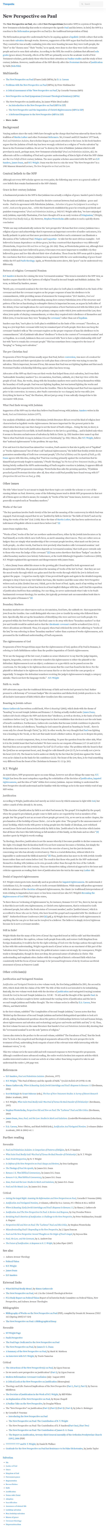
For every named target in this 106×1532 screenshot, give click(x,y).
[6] (45, 916)
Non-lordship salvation (15, 1513)
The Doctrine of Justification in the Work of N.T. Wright (32, 1394)
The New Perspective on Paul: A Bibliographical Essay (31, 1321)
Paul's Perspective (14, 1338)
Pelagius (38, 239)
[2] (48, 552)
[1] (59, 523)
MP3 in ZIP (60, 105)
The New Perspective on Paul (19, 79)
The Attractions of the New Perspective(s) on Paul (29, 1368)
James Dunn (17, 162)
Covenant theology (13, 1521)
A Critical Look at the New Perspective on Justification (31, 1381)
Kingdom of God (12, 1473)
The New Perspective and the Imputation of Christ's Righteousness (40, 110)
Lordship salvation (13, 1510)
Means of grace (12, 1517)
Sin (7, 1462)
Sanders (83, 410)
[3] (31, 598)
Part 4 (69, 1408)
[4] (97, 832)
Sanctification (11, 1502)
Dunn (5, 458)
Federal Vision (12, 1261)
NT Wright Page (13, 1333)
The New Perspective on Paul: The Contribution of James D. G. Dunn (41, 1430)
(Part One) (73, 1425)
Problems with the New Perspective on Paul (26, 85)
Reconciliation (12, 1484)
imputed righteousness (73, 882)
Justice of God (11, 1466)
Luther (87, 870)
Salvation (8, 1457)
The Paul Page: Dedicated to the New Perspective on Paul (32, 1342)
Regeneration (11, 1481)
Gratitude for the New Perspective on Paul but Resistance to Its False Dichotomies (44, 1448)
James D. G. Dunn (45, 1347)
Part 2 (77, 1386)
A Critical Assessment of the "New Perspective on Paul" (31, 90)
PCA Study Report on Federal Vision (22, 1298)
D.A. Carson (84, 1002)
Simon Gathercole (11, 708)
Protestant (75, 62)
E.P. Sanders (8, 276)
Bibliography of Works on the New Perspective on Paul (31, 1313)
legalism (83, 318)
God (93, 801)
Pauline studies (75, 58)
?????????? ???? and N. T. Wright (21, 1444)
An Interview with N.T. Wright (20, 1356)
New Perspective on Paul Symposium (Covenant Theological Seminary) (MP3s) (43, 96)
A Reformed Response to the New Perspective (30, 114)
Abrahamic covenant (59, 624)
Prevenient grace (13, 1477)
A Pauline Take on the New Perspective (24, 1403)
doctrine (31, 889)
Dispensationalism (13, 1524)
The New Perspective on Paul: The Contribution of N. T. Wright (38, 1421)
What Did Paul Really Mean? (19, 1288)
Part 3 (83, 1386)
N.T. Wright (33, 162)
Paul (66, 27)
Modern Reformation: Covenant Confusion (26, 1377)
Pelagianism (87, 215)
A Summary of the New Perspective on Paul (26, 1351)
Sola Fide (16, 66)
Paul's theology (27, 261)
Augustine (52, 239)
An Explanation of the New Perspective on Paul (28, 1399)
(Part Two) (84, 1425)
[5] (49, 856)
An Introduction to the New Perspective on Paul (31, 105)
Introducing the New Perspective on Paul (28, 1416)
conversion (70, 357)
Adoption (9, 1499)
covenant (55, 318)
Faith (8, 1488)
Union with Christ (13, 1495)
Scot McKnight (13, 1093)
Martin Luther (21, 137)
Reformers (53, 137)
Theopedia (8, 4)
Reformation (23, 31)
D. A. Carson (63, 79)
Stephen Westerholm (54, 219)
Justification (11, 1492)
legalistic (74, 37)
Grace (8, 1470)
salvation (19, 40)
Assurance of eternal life (16, 1506)
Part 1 (54, 1372)
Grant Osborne (29, 1093)
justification (86, 778)
